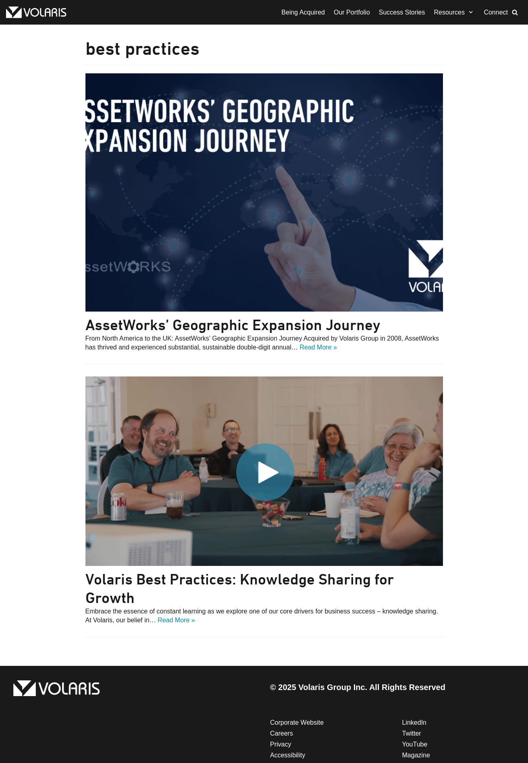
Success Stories (402, 12)
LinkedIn (414, 722)
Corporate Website (297, 722)
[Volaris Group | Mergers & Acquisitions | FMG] (38, 12)
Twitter (411, 733)
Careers (281, 733)
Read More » (318, 347)
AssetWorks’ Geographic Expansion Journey (232, 325)
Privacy (280, 744)
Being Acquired (303, 12)
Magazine (416, 755)
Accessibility (287, 755)
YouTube (415, 744)
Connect (496, 12)
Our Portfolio (352, 12)
